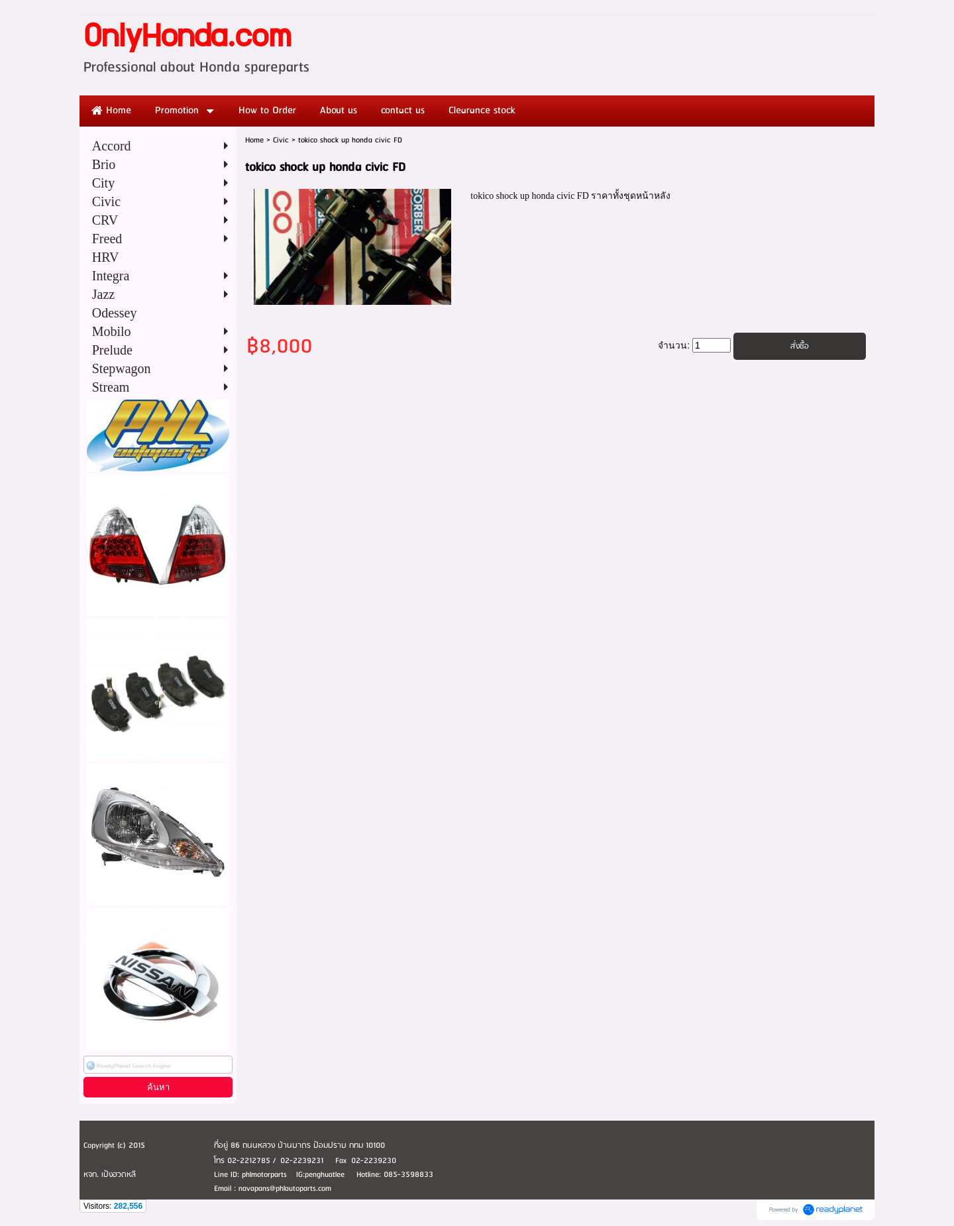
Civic (281, 140)
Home (254, 140)
